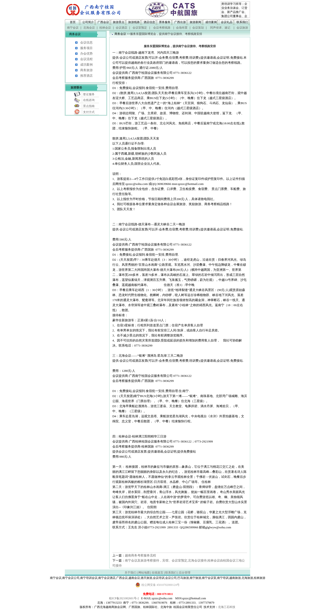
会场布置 (182, 27)
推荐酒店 (86, 75)
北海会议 (89, 27)
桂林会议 (105, 27)
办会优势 (86, 53)
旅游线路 (134, 22)
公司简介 (88, 22)
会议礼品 (226, 22)
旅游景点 (118, 22)
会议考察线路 (161, 27)
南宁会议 (73, 27)
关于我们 (130, 572)
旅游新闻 (195, 22)
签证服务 (89, 94)
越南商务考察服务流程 (140, 555)
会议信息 (86, 42)
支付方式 (89, 112)
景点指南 (89, 106)
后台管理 (184, 572)
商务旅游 (86, 70)
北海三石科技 (226, 607)
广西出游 (180, 22)
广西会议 (103, 22)
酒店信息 (149, 22)
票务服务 (164, 22)
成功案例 (211, 22)
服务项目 (86, 48)
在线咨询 (89, 100)
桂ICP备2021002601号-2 (124, 598)
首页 (73, 22)
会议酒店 (121, 27)
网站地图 (144, 572)
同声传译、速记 (220, 27)
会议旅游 (242, 27)
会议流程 (86, 59)
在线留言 (157, 572)
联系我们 (242, 22)
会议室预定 (140, 27)
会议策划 (198, 27)
